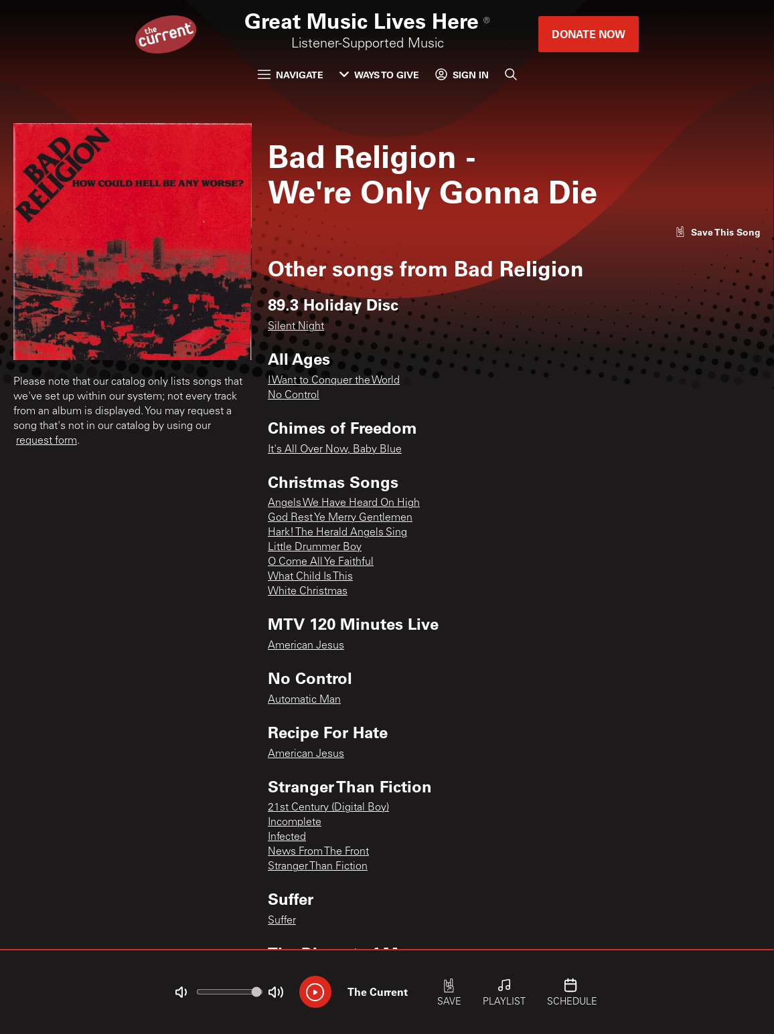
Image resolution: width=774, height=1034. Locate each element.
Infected (287, 837)
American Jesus (306, 645)
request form (46, 441)
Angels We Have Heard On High (344, 503)
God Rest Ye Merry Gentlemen (340, 518)
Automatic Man (304, 700)
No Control (293, 395)
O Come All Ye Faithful (321, 562)
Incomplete (294, 822)
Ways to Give (379, 74)
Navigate (290, 74)
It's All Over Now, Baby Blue (335, 449)
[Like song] (718, 232)
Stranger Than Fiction (318, 866)
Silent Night (296, 326)
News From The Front (318, 852)
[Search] (510, 74)
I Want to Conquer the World (334, 380)
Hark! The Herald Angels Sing (337, 532)
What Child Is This (310, 577)
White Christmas (307, 591)
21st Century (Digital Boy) (328, 807)
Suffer (282, 921)
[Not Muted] (180, 992)
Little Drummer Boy (315, 547)
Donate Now (588, 34)
